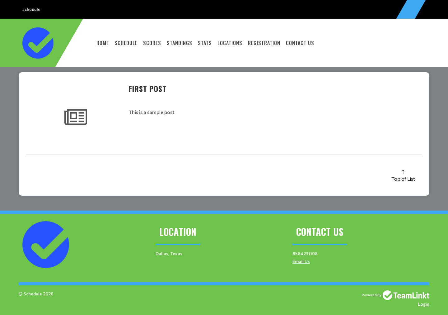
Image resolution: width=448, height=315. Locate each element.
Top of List (403, 179)
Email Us (301, 261)
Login (423, 304)
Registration (264, 43)
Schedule (126, 43)
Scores (152, 43)
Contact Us (300, 43)
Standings (179, 43)
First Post (147, 88)
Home (102, 43)
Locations (229, 43)
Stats (205, 43)
